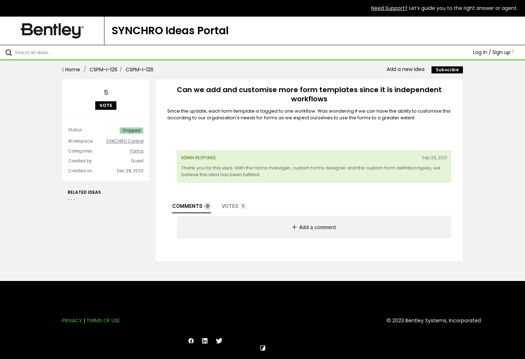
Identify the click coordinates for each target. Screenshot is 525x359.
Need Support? (389, 8)
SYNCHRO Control (125, 141)
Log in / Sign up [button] (493, 52)
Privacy (72, 320)
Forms (137, 151)
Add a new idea (405, 69)
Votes (234, 206)
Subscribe (447, 70)
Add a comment (314, 227)
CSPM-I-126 (103, 69)
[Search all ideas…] (61, 52)
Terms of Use (103, 320)
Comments (191, 206)
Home (72, 69)
